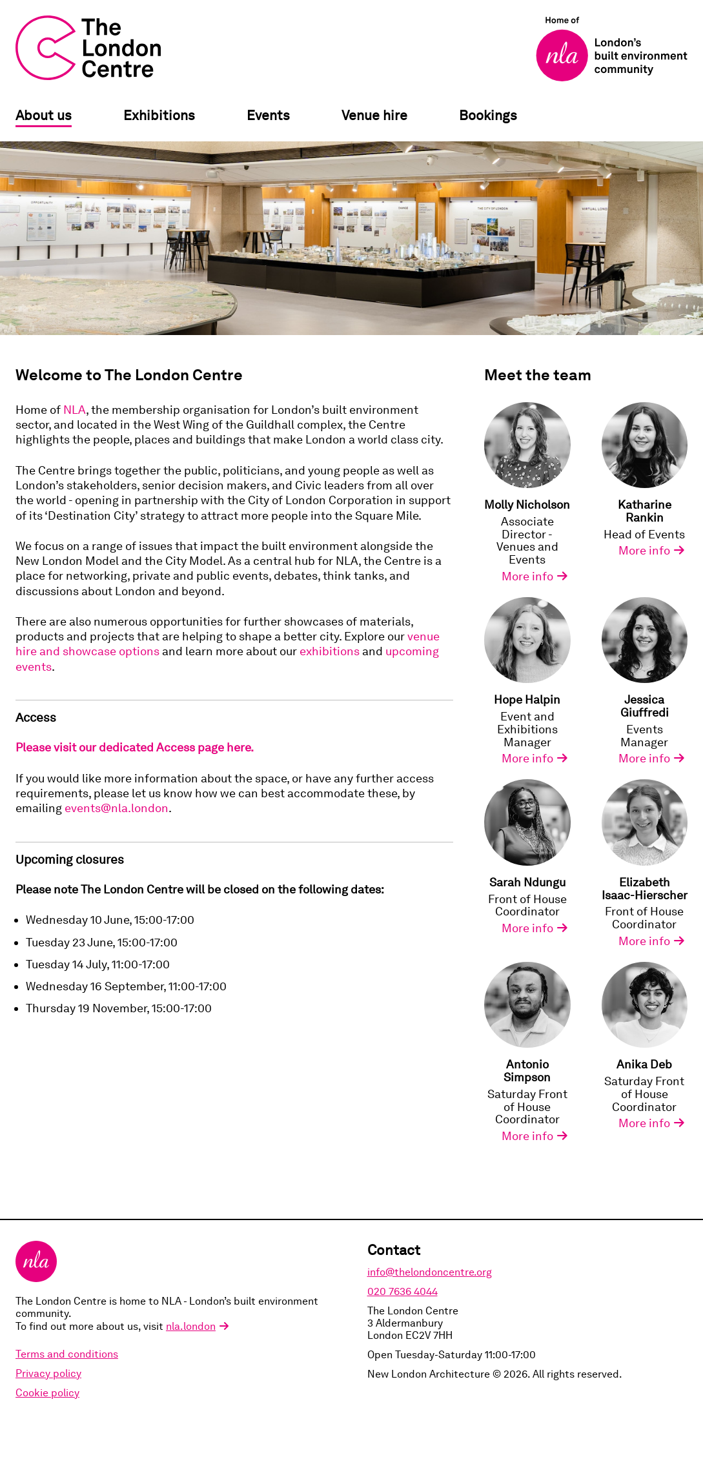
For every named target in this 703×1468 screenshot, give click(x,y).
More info (527, 576)
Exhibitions (159, 115)
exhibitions (330, 651)
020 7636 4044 (402, 1291)
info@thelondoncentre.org (429, 1272)
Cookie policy (47, 1393)
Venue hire (374, 115)
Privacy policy (48, 1373)
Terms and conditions (66, 1354)
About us (43, 115)
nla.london (191, 1326)
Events (268, 115)
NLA (74, 409)
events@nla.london (116, 808)
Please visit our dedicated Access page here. (134, 747)
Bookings (488, 115)
